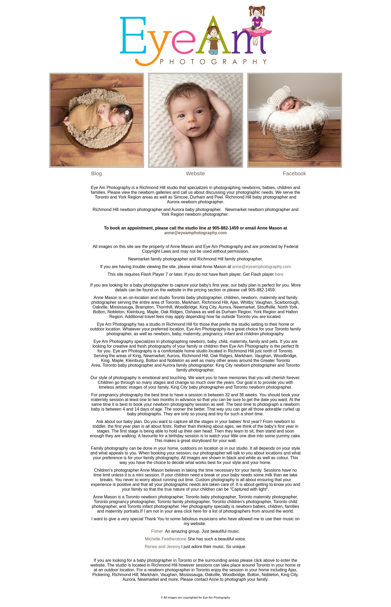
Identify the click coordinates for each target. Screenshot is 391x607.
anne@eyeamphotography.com (195, 233)
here (279, 274)
